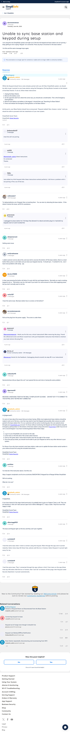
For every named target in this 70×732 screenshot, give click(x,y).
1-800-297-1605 (15, 504)
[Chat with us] (60, 727)
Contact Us (6, 714)
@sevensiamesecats (10, 334)
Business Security (9, 704)
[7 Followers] (23, 53)
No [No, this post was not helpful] (19, 662)
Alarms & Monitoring (10, 685)
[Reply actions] (65, 134)
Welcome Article (50, 594)
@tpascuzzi (7, 357)
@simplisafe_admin (10, 156)
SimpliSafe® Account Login (62, 1)
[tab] (6, 70)
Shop (4, 708)
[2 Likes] (16, 53)
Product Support (8, 676)
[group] (4, 53)
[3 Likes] (9, 125)
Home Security (14, 118)
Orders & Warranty (9, 698)
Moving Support (8, 695)
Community (6, 711)
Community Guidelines (36, 596)
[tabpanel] (35, 325)
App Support (7, 701)
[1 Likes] (9, 306)
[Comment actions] (67, 83)
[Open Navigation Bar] (4, 7)
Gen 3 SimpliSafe (9, 13)
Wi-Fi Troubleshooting (11, 688)
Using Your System (9, 682)
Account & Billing (8, 692)
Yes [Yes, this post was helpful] (51, 662)
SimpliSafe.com (15, 425)
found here (52, 427)
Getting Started (8, 679)
